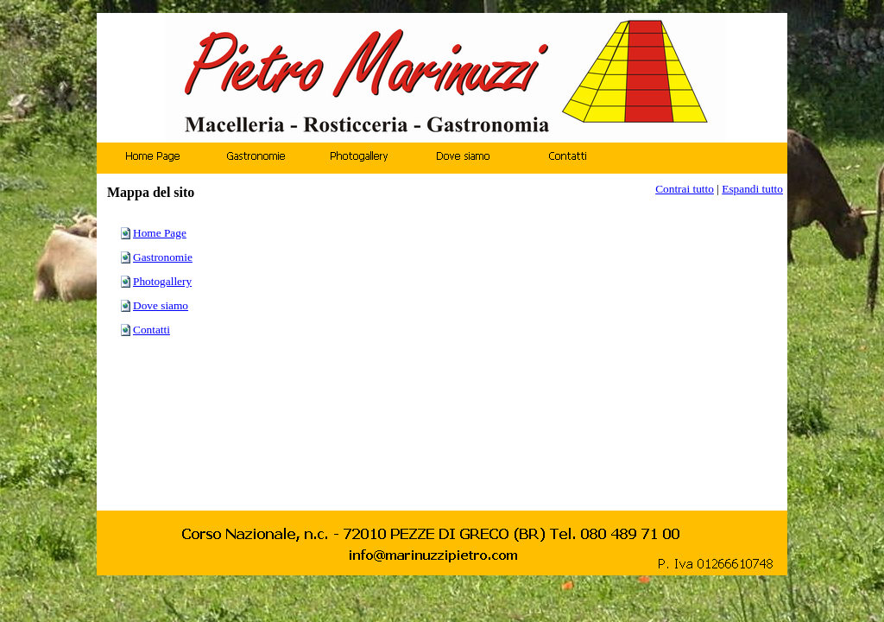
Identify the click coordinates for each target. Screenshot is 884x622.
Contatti (151, 329)
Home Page (159, 232)
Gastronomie (163, 257)
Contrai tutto (684, 188)
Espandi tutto (752, 188)
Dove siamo (160, 305)
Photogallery (162, 281)
